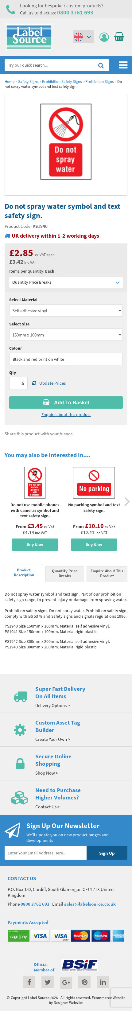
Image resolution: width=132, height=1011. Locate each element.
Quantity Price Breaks (66, 282)
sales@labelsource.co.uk (90, 904)
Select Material (23, 299)
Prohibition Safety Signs (62, 81)
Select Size (19, 324)
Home (9, 81)
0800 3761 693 (75, 12)
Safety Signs (28, 81)
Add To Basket (66, 402)
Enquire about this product (66, 414)
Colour (15, 348)
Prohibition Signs (99, 81)
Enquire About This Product (107, 573)
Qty (12, 372)
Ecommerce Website (108, 997)
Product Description (24, 572)
